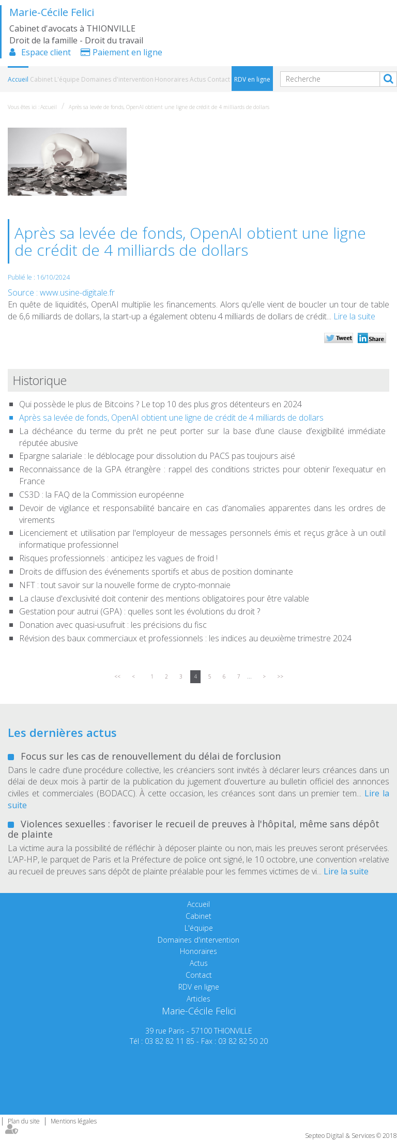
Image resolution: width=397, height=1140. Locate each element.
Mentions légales (74, 1121)
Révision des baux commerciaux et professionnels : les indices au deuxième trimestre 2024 (185, 638)
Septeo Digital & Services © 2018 (351, 1135)
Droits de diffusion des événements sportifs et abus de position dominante (156, 571)
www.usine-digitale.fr (77, 292)
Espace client (46, 52)
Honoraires (171, 79)
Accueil (18, 79)
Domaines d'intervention (117, 79)
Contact (218, 79)
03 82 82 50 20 (243, 1041)
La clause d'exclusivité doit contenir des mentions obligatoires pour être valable (164, 598)
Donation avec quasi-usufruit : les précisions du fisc (113, 624)
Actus (198, 79)
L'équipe (67, 79)
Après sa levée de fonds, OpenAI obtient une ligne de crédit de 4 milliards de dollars (169, 107)
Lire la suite (354, 316)
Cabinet (41, 79)
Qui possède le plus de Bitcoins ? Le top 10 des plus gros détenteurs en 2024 (160, 404)
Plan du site (24, 1121)
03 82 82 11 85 (169, 1041)
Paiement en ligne (127, 52)
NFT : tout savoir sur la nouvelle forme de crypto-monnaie (125, 585)
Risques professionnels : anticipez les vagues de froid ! (118, 558)
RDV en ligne (252, 79)
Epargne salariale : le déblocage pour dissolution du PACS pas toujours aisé (157, 455)
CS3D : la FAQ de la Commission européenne (101, 494)
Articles (198, 999)
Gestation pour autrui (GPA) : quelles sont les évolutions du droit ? (139, 611)
